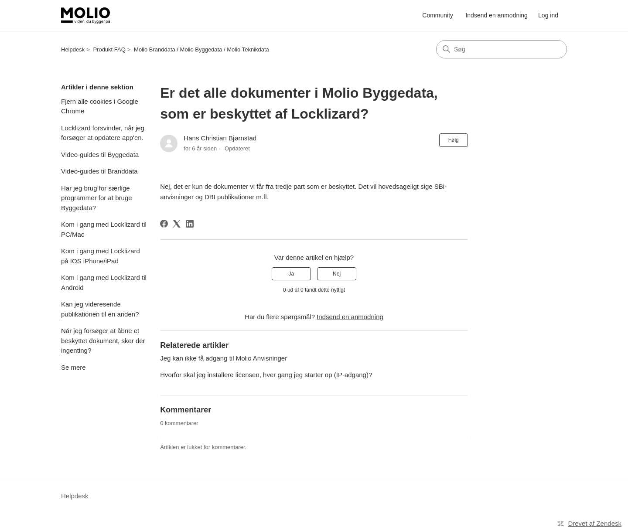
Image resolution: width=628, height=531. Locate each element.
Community (437, 15)
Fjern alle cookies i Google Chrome (99, 106)
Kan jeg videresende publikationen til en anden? (100, 309)
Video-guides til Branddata (99, 171)
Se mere (73, 367)
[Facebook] (164, 224)
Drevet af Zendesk (594, 523)
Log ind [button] (548, 15)
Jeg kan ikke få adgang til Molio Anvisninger (223, 358)
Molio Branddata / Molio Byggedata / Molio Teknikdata (201, 49)
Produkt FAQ (109, 49)
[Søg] (502, 49)
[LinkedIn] (190, 224)
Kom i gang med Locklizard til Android (104, 282)
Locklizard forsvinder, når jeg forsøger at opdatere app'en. (102, 133)
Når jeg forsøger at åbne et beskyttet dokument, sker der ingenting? (103, 340)
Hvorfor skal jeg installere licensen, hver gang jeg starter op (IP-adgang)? (266, 374)
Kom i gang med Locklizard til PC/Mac (104, 229)
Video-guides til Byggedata (100, 154)
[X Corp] (177, 224)
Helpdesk (73, 49)
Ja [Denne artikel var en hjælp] (291, 274)
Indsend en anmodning (496, 15)
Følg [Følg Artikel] (453, 140)
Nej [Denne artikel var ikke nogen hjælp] (337, 274)
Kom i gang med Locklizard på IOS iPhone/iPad (100, 256)
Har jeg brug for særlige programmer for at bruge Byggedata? (96, 197)
